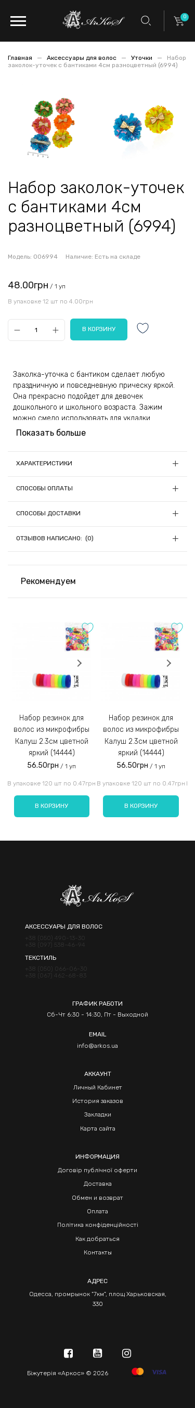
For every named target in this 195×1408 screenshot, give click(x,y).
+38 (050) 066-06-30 (56, 969)
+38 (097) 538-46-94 (55, 945)
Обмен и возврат (97, 1197)
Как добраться (97, 1238)
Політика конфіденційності (97, 1224)
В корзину (51, 805)
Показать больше (51, 433)
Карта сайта (97, 1128)
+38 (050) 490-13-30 (55, 938)
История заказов (97, 1101)
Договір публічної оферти (97, 1170)
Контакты (98, 1252)
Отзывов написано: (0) (55, 538)
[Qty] (36, 330)
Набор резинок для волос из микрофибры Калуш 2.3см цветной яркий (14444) (51, 735)
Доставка (98, 1183)
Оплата (97, 1211)
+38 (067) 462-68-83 (55, 975)
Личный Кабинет (97, 1087)
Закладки (97, 1114)
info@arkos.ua (97, 1045)
